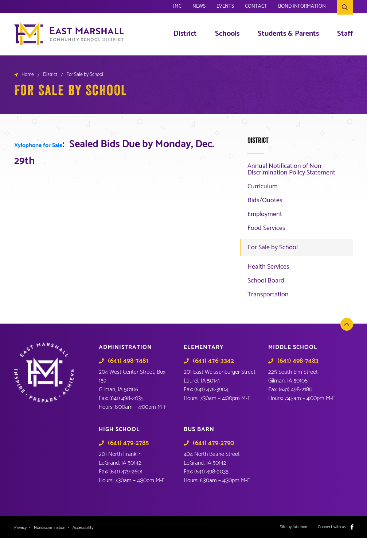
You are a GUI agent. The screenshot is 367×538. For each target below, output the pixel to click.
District (185, 34)
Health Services (268, 267)
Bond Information (302, 7)
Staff (345, 34)
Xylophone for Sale (38, 145)
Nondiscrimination (49, 528)
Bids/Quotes (264, 200)
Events (225, 7)
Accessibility (83, 528)
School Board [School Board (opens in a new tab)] (265, 280)
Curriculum (262, 186)
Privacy (20, 528)
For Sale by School (273, 247)
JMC (177, 7)
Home (28, 74)
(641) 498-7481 (128, 361)
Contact (256, 7)
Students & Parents (288, 34)
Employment (264, 214)
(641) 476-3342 (213, 361)
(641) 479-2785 (128, 443)
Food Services (266, 228)
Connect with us (332, 527)
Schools (227, 34)
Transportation (268, 294)
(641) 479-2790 (213, 443)
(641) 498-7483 (298, 361)
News (199, 7)
